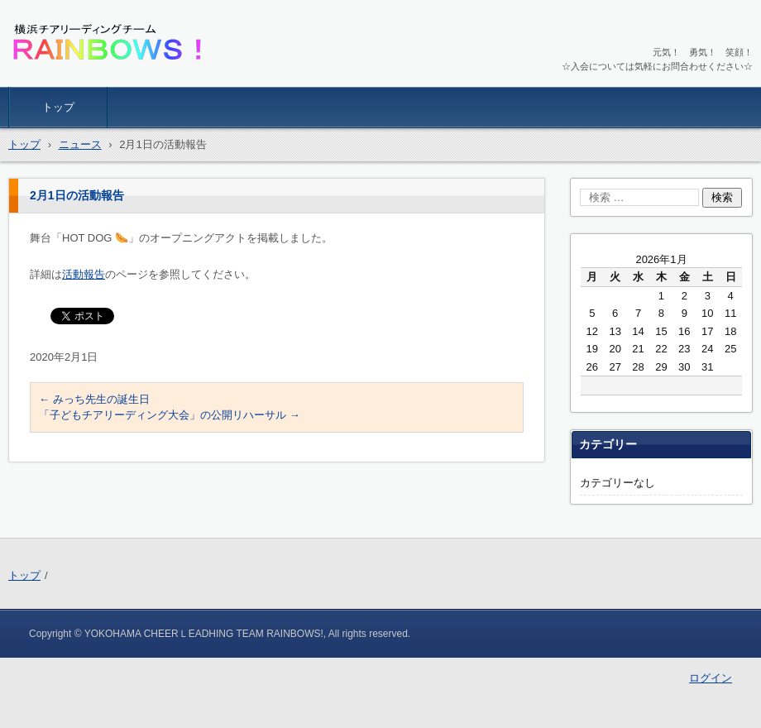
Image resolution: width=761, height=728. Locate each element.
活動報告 (83, 274)
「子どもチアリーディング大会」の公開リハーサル (169, 415)
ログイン (710, 678)
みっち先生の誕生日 (94, 399)
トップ (58, 107)
